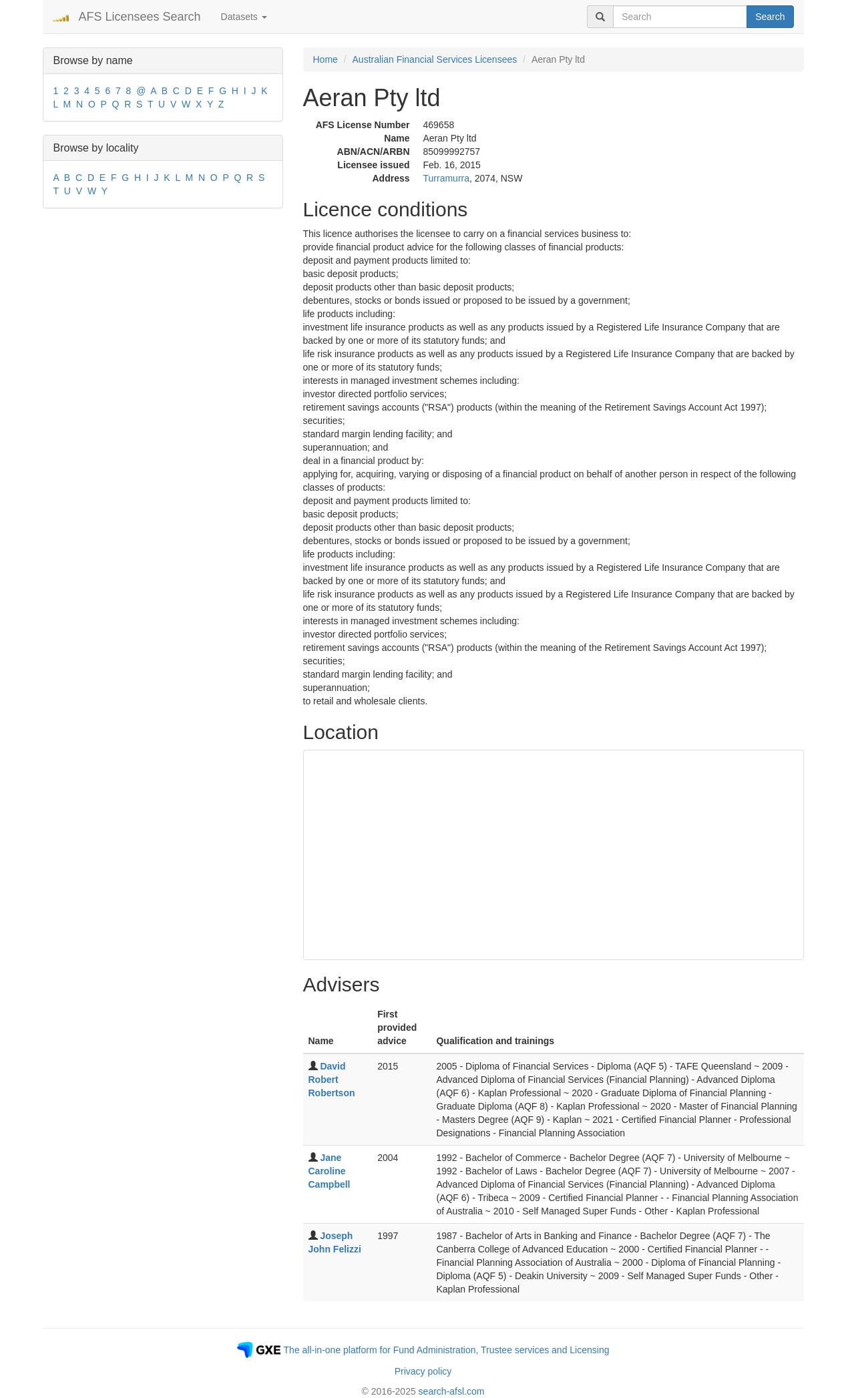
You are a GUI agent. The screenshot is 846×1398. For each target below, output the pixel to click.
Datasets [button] (244, 16)
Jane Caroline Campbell (329, 1171)
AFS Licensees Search (140, 16)
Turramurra (446, 178)
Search (770, 16)
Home (325, 59)
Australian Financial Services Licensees (435, 59)
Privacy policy (423, 1371)
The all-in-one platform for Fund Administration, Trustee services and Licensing (447, 1350)
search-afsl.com (452, 1391)
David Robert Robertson (331, 1079)
